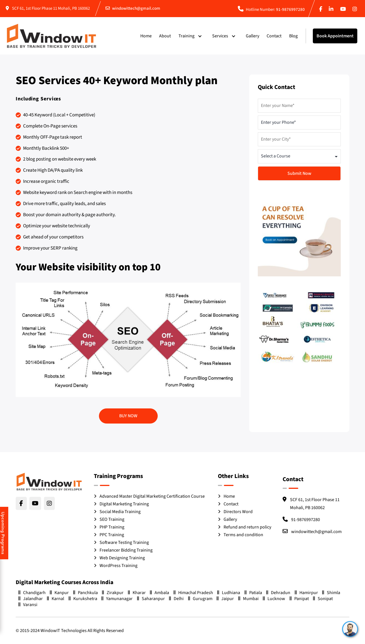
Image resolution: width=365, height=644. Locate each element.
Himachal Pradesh (193, 592)
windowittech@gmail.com (136, 8)
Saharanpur (151, 598)
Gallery (252, 36)
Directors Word (238, 512)
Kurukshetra (83, 598)
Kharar (137, 592)
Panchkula (85, 592)
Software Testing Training (124, 542)
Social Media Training (120, 512)
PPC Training (112, 535)
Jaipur (225, 598)
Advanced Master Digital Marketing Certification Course (152, 496)
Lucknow (274, 598)
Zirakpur (112, 592)
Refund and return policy (247, 527)
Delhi (176, 598)
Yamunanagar (117, 598)
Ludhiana (228, 592)
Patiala (253, 592)
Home (146, 36)
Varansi (28, 604)
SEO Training (112, 519)
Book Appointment (335, 36)
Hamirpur (306, 592)
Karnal (55, 598)
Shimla (331, 592)
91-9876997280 (290, 10)
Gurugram (200, 598)
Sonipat (323, 598)
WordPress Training (118, 565)
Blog (293, 36)
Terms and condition (243, 535)
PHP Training (112, 527)
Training (186, 36)
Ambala (159, 592)
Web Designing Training (122, 558)
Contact (274, 36)
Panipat (299, 598)
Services (220, 36)
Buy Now (128, 416)
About (165, 36)
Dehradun (278, 592)
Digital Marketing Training (124, 504)
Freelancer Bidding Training (126, 550)
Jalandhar (31, 598)
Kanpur (59, 592)
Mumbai (248, 598)
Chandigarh (32, 592)
